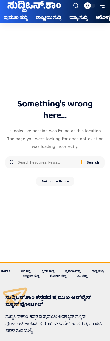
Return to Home (55, 181)
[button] (76, 5)
